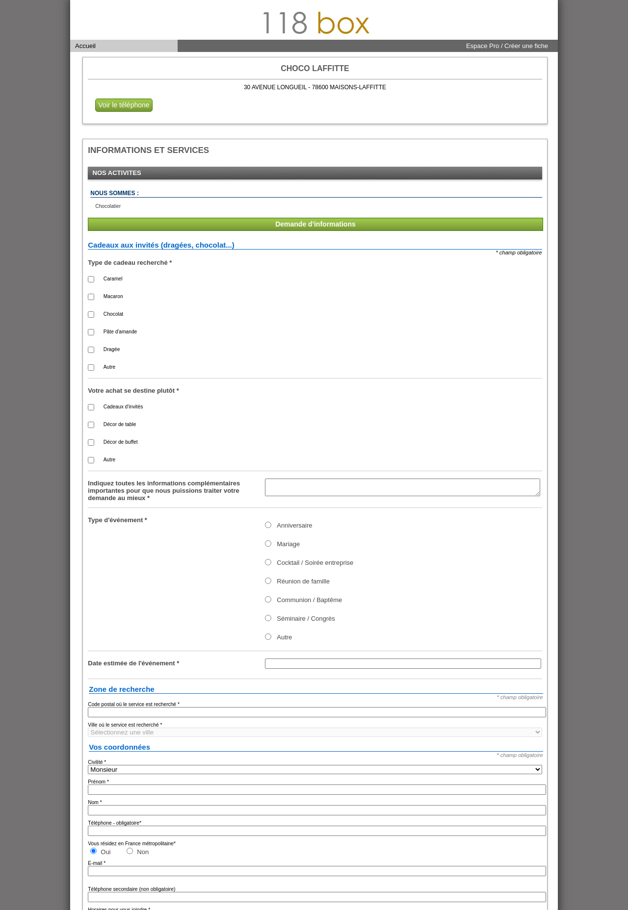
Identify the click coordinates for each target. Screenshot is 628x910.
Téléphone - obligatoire (114, 826)
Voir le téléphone (123, 105)
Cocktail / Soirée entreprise (315, 565)
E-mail (96, 866)
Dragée (112, 349)
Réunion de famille (303, 584)
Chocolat (113, 314)
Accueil (85, 46)
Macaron (113, 296)
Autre (109, 367)
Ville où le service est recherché (125, 728)
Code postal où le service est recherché (134, 707)
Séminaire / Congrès (306, 621)
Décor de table (120, 424)
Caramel (113, 278)
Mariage (288, 547)
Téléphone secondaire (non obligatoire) (131, 892)
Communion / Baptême (309, 603)
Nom (95, 805)
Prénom (98, 784)
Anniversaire (294, 528)
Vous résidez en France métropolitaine (132, 846)
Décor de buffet (121, 442)
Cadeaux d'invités (123, 406)
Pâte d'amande (120, 331)
